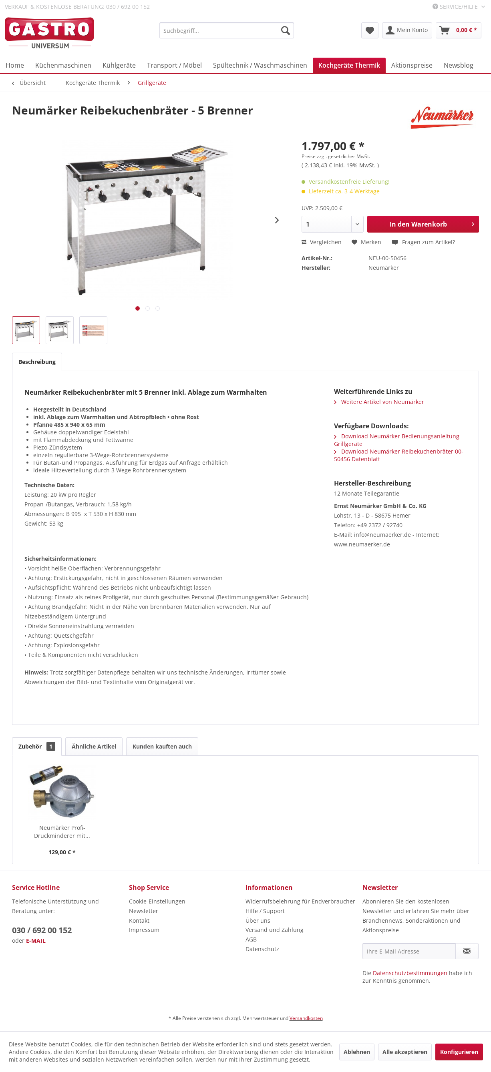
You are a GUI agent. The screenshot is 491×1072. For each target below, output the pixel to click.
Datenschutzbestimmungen (410, 973)
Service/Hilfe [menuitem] (456, 6)
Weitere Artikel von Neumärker (379, 402)
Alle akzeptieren (404, 1052)
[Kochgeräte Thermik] (349, 65)
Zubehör (36, 746)
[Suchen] (285, 30)
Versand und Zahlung (275, 929)
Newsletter (143, 911)
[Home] (15, 65)
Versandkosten (306, 1018)
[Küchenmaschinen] (63, 65)
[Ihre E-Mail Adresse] (409, 951)
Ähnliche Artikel (94, 746)
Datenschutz (262, 949)
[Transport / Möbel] (174, 65)
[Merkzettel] (369, 30)
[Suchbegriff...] (226, 30)
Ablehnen (357, 1052)
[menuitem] (226, 30)
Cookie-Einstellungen (157, 901)
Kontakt (139, 920)
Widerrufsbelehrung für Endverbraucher (300, 901)
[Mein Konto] (407, 30)
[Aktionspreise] (412, 65)
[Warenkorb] (458, 30)
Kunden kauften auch (162, 746)
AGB (251, 939)
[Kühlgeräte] (119, 65)
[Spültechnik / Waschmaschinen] (260, 65)
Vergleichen (322, 242)
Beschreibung (37, 361)
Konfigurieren (459, 1052)
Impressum (144, 929)
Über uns (258, 920)
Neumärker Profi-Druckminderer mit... (62, 831)
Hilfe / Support (265, 911)
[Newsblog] (458, 65)
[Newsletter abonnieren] (467, 951)
